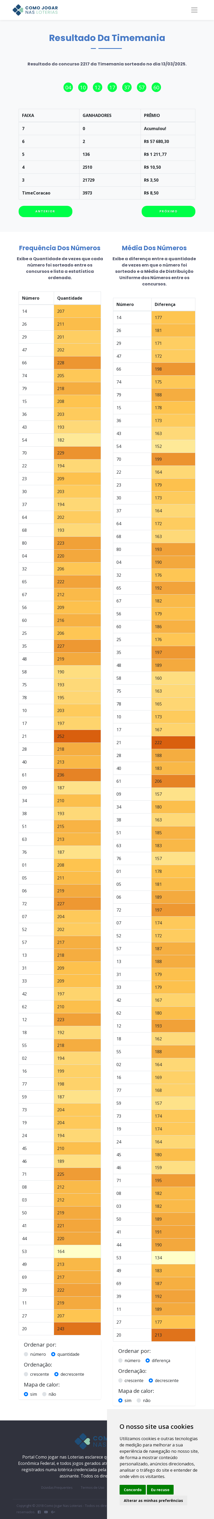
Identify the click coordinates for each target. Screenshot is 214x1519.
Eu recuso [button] (160, 1489)
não (52, 1394)
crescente (39, 1374)
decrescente (72, 1374)
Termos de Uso (92, 1487)
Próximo (168, 211)
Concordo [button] (133, 1489)
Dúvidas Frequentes (56, 1487)
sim (33, 1394)
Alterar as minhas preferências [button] (153, 1500)
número (38, 1354)
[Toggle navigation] (194, 10)
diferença (161, 1360)
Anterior (45, 211)
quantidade (68, 1354)
